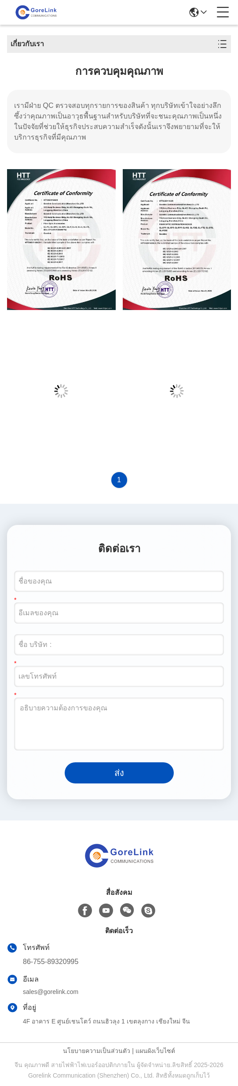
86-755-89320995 (50, 961)
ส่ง (119, 773)
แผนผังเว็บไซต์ (155, 1050)
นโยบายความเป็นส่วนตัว (96, 1050)
